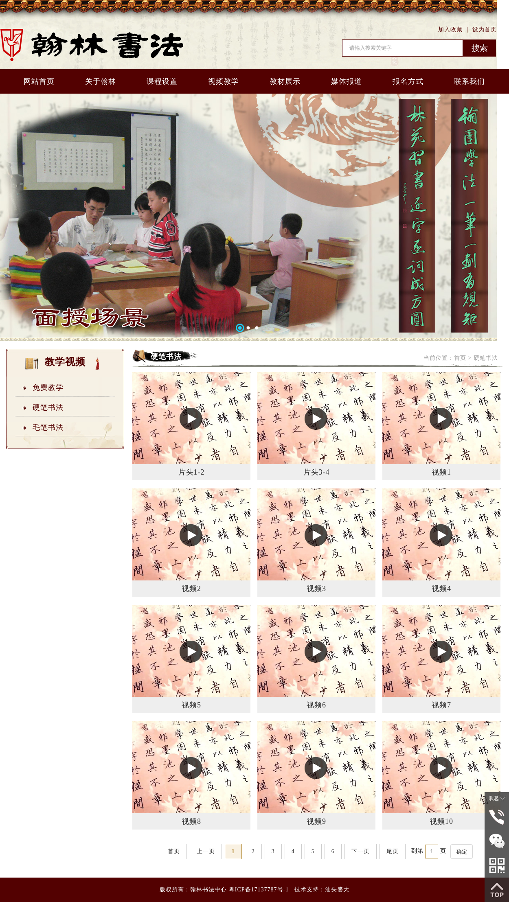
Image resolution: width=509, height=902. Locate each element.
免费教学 (48, 387)
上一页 (206, 851)
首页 (460, 358)
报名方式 (408, 81)
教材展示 (285, 81)
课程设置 (162, 81)
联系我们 (469, 81)
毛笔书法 (48, 427)
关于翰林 (100, 81)
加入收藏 (450, 29)
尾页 (392, 851)
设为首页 (484, 29)
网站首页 (39, 81)
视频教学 (223, 81)
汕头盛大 (337, 890)
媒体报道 (346, 81)
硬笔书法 (48, 407)
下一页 (360, 851)
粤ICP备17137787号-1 (259, 890)
